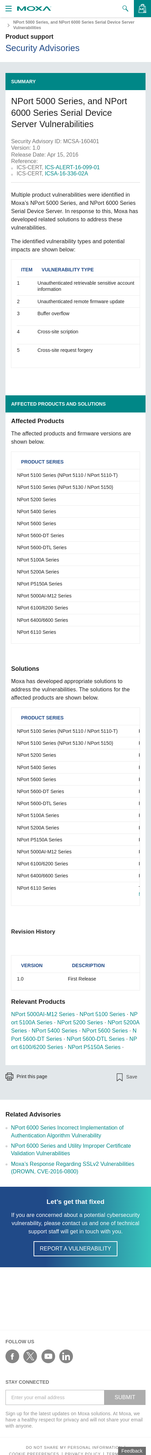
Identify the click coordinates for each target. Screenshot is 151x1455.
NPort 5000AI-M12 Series (43, 1014)
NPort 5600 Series (105, 1031)
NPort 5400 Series (54, 1031)
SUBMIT (125, 1397)
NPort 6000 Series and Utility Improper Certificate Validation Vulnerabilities (71, 1149)
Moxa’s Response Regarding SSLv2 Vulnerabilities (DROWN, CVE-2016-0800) (72, 1167)
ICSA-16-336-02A (66, 173)
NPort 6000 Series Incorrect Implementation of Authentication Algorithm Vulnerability (67, 1131)
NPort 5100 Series (102, 1014)
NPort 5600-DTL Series (96, 1039)
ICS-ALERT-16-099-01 (72, 167)
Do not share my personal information (74, 1448)
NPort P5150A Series (94, 1047)
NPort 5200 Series (80, 1022)
